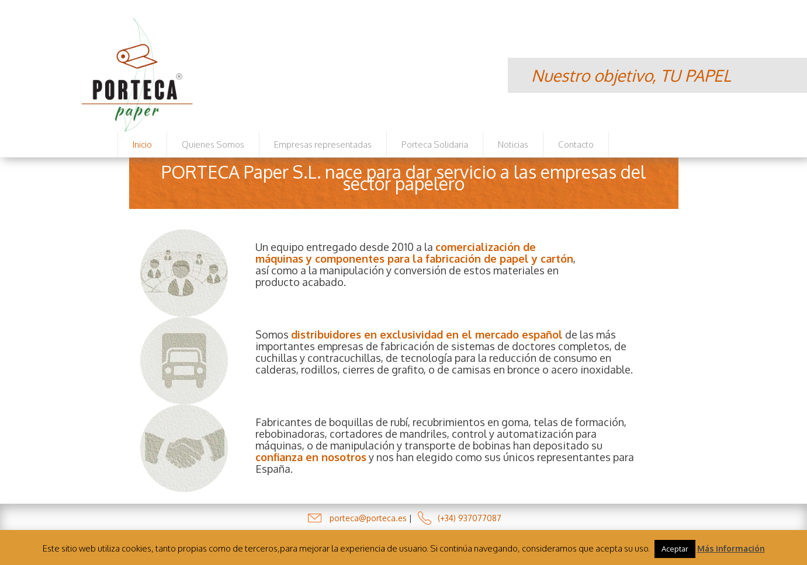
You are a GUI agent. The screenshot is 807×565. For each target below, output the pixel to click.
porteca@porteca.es (368, 518)
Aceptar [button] (674, 548)
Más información (731, 548)
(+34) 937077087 (469, 518)
